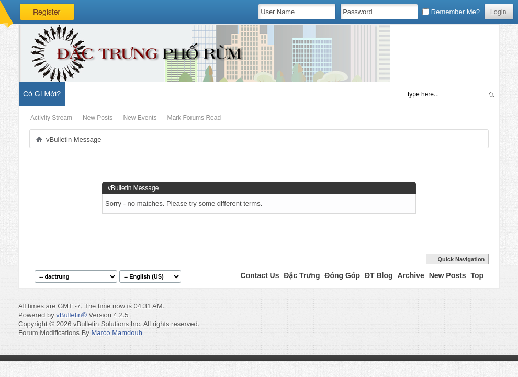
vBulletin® (71, 315)
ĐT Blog (379, 275)
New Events (139, 117)
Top (476, 275)
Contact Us (260, 275)
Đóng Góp (342, 275)
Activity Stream (51, 117)
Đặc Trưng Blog (136, 94)
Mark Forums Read (194, 117)
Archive (410, 275)
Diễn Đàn (86, 94)
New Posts (97, 117)
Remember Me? (451, 12)
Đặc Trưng (302, 275)
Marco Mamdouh (116, 333)
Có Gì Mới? (42, 94)
